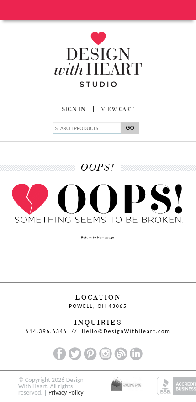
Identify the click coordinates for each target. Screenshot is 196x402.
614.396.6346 (46, 331)
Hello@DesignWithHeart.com (126, 331)
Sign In (73, 109)
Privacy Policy (66, 393)
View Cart (117, 109)
